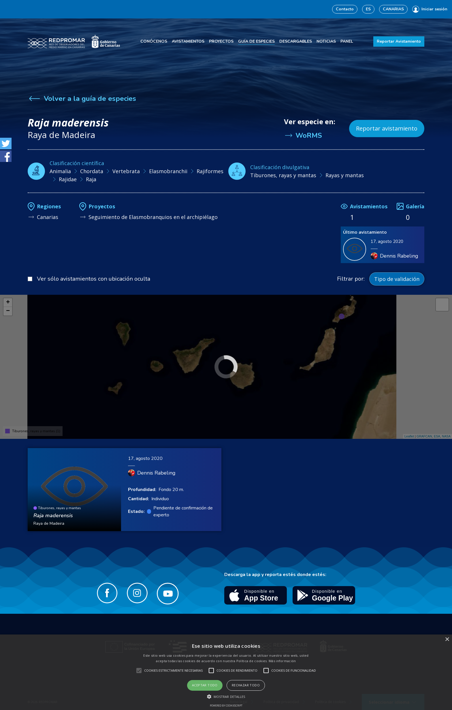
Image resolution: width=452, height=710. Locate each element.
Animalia (60, 171)
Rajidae (68, 179)
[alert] (226, 672)
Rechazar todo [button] (246, 685)
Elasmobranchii (168, 171)
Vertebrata (126, 171)
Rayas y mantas (344, 175)
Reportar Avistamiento (399, 41)
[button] (226, 696)
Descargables (295, 41)
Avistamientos (188, 41)
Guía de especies (256, 41)
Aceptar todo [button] (205, 685)
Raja (91, 179)
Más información (282, 661)
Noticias (326, 41)
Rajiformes (210, 171)
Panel (346, 41)
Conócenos (153, 41)
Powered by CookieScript (226, 705)
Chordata (91, 171)
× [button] (447, 639)
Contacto (345, 9)
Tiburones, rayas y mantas (283, 175)
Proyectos (221, 41)
